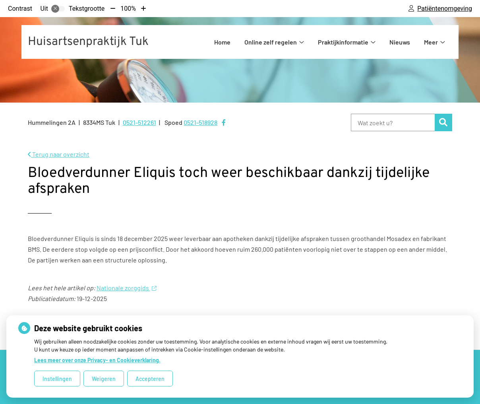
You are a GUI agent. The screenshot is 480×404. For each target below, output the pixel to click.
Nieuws (399, 42)
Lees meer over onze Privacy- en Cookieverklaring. (97, 360)
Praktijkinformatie (343, 42)
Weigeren (104, 378)
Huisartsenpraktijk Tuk (88, 42)
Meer (431, 42)
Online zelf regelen (270, 42)
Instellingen (57, 378)
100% (128, 8)
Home (222, 42)
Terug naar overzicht (58, 154)
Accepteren (150, 378)
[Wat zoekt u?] (393, 122)
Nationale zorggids (126, 287)
